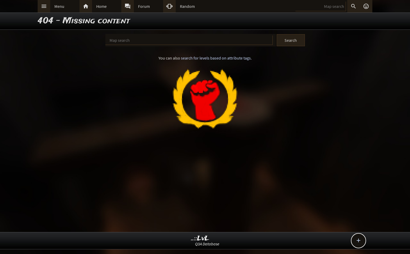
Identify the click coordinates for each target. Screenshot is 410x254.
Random (187, 6)
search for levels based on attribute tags (216, 58)
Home (101, 6)
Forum (144, 6)
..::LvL (200, 238)
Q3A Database (207, 243)
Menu (59, 6)
